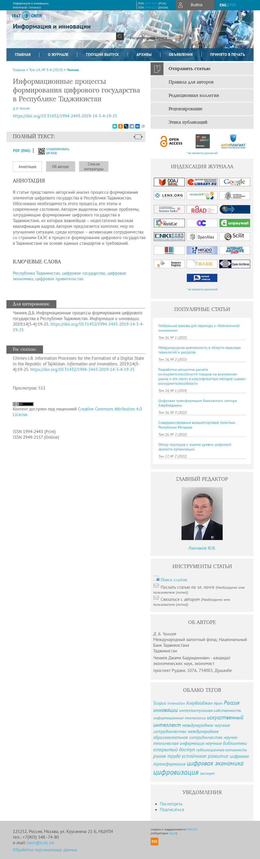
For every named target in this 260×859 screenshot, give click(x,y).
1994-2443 (151, 3)
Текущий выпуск (102, 54)
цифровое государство (83, 273)
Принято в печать (227, 54)
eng (223, 5)
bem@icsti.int (40, 843)
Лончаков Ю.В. (202, 548)
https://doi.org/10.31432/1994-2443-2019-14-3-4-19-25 (82, 369)
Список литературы (93, 166)
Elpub (172, 833)
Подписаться (172, 809)
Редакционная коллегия (194, 95)
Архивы (144, 54)
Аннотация (27, 166)
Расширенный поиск (148, 37)
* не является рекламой (202, 153)
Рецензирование (186, 109)
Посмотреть (171, 804)
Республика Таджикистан (36, 273)
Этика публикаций (188, 122)
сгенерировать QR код (50, 151)
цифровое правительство (59, 279)
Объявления (181, 54)
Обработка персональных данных (45, 850)
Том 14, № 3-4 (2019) (46, 70)
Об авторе (60, 166)
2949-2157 (151, 7)
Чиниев (73, 70)
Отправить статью (189, 68)
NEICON (192, 829)
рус (233, 5)
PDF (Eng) (21, 150)
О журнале (58, 54)
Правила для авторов (191, 82)
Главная (23, 54)
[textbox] (64, 36)
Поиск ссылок (174, 580)
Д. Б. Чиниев (21, 108)
